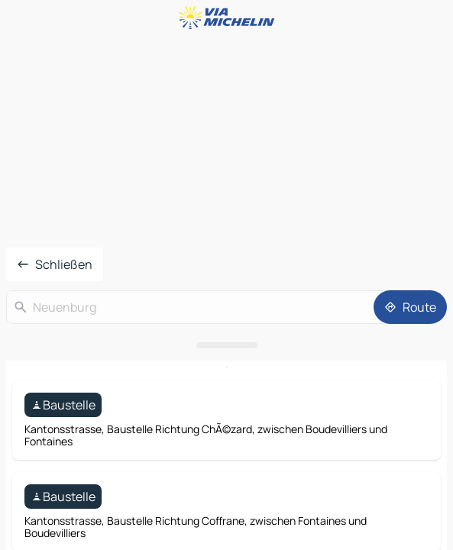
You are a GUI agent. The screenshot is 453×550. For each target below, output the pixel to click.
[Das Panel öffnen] (226, 345)
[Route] (410, 307)
